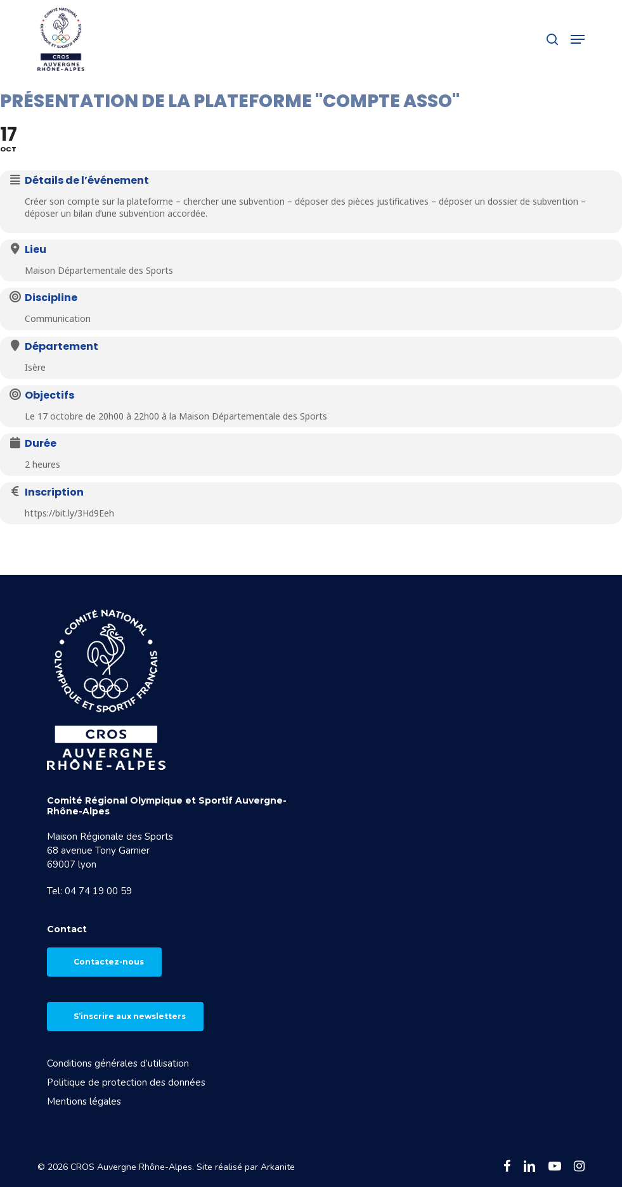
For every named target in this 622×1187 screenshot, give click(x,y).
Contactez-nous (109, 961)
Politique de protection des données (126, 1082)
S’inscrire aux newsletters (130, 1016)
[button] (578, 39)
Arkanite (278, 1167)
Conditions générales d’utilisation (118, 1063)
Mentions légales (84, 1101)
